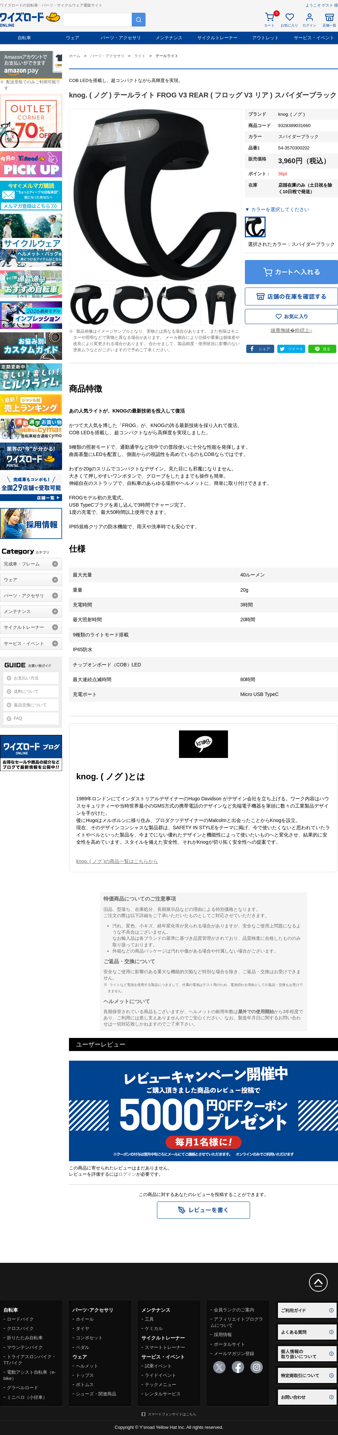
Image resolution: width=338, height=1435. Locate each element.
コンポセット (89, 1337)
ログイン (127, 1174)
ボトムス (85, 1384)
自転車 (24, 37)
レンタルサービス (163, 1393)
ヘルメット (87, 1366)
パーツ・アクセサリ (121, 37)
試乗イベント (158, 1366)
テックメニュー (160, 1384)
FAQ (18, 718)
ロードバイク (20, 1319)
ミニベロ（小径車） (27, 1397)
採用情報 (223, 1334)
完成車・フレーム (22, 563)
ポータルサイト (229, 1344)
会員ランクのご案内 (234, 1309)
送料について (26, 691)
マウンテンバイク (25, 1347)
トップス (85, 1375)
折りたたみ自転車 (25, 1337)
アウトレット (265, 37)
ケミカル (154, 1328)
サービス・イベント (314, 37)
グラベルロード (22, 1387)
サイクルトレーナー (217, 37)
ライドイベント (160, 1375)
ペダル (82, 1347)
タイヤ (82, 1328)
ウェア (72, 37)
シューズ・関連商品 (96, 1393)
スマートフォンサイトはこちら (172, 1414)
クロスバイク (20, 1328)
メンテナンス (169, 37)
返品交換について (30, 705)
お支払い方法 (26, 678)
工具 (149, 1319)
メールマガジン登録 (234, 1353)
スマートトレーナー (165, 1347)
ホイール (85, 1319)
